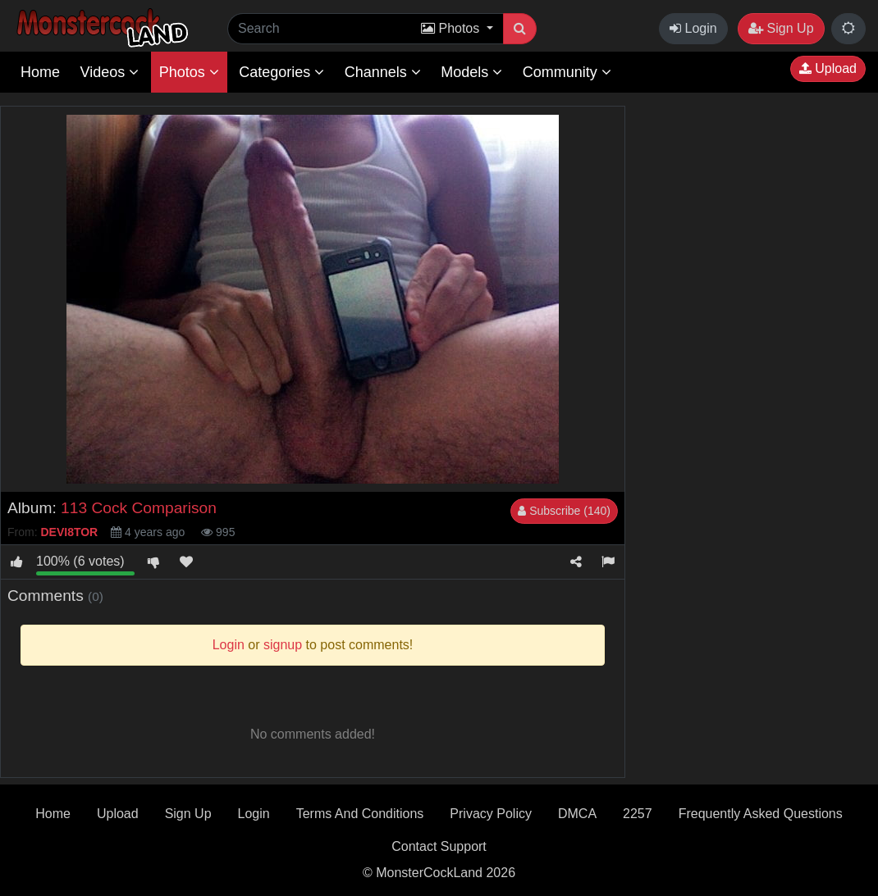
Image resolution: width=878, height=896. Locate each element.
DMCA (577, 814)
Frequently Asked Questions (761, 814)
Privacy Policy (491, 814)
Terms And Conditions (360, 814)
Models (471, 72)
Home (40, 72)
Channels (383, 72)
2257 (637, 814)
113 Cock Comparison (139, 507)
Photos (189, 72)
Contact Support (439, 846)
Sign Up (780, 28)
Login (693, 28)
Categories (281, 72)
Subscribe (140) (564, 510)
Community (567, 72)
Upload (828, 68)
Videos (109, 72)
